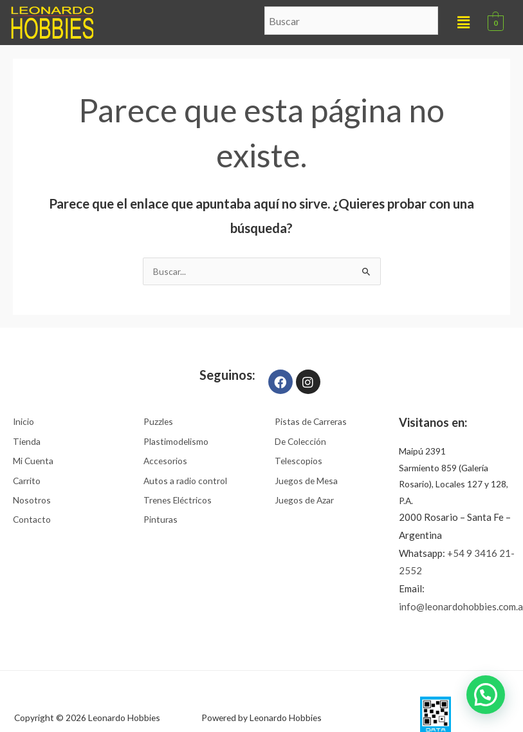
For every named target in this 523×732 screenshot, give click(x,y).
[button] (464, 22)
